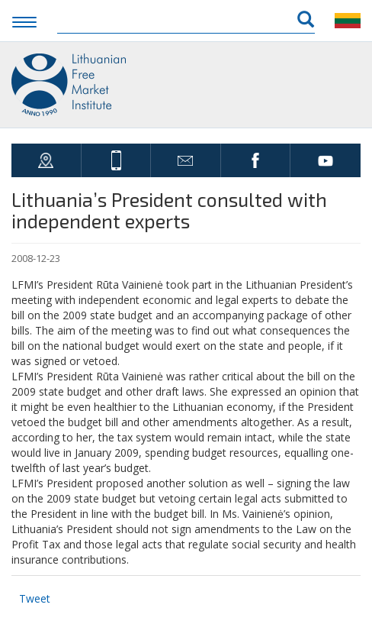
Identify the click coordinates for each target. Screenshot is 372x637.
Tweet (34, 598)
